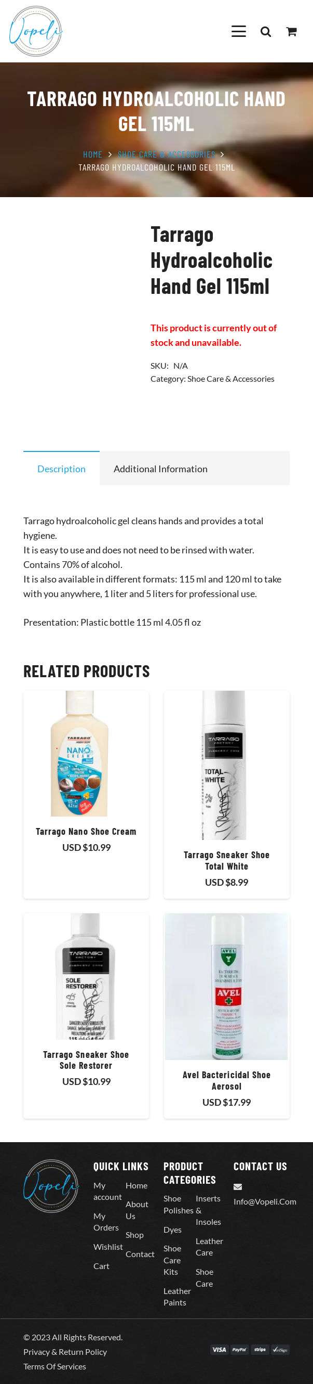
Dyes (173, 1229)
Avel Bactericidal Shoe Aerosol (227, 1080)
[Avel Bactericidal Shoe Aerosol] (227, 987)
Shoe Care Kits (172, 1259)
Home (93, 154)
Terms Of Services (54, 1366)
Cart (101, 1266)
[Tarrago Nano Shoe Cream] (86, 754)
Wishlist (108, 1246)
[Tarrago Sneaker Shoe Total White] (227, 765)
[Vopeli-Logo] (36, 31)
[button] (238, 31)
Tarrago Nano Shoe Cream (86, 831)
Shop (135, 1234)
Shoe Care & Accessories (166, 154)
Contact (140, 1254)
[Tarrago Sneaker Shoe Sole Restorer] (86, 977)
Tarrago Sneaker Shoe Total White (227, 860)
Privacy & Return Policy (65, 1351)
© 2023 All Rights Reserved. (73, 1337)
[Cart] (291, 31)
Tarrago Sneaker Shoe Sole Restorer (86, 1060)
